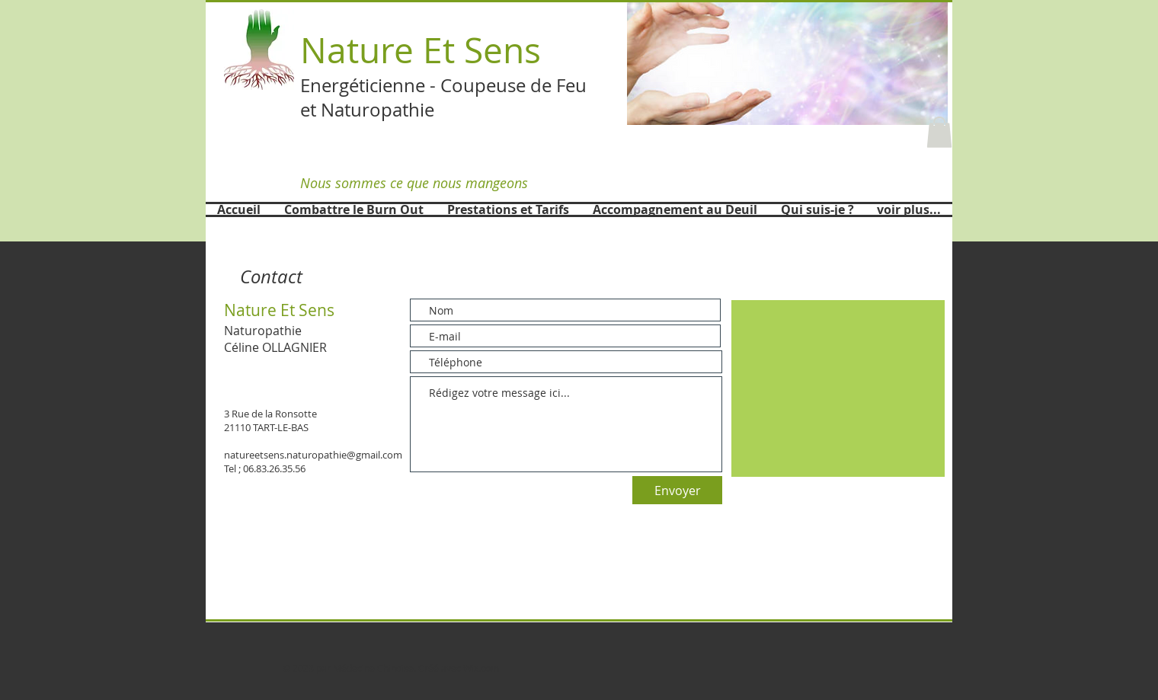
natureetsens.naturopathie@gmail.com (313, 455)
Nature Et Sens (420, 50)
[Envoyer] (677, 490)
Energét (332, 85)
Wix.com (481, 668)
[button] (787, 63)
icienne (395, 85)
